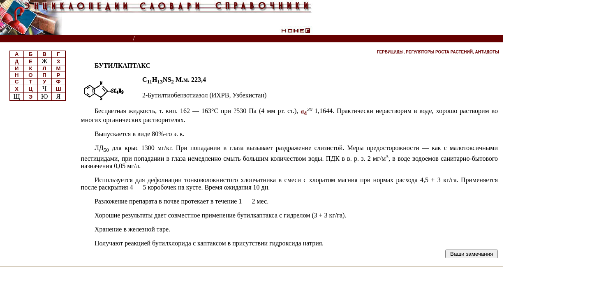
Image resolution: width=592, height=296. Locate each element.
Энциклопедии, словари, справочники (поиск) (67, 39)
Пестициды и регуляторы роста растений (199, 39)
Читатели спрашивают (472, 39)
